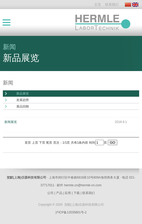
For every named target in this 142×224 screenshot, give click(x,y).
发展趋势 (22, 100)
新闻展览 (10, 122)
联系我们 (112, 4)
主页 (97, 4)
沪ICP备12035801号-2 (70, 212)
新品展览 (22, 93)
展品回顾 (22, 106)
